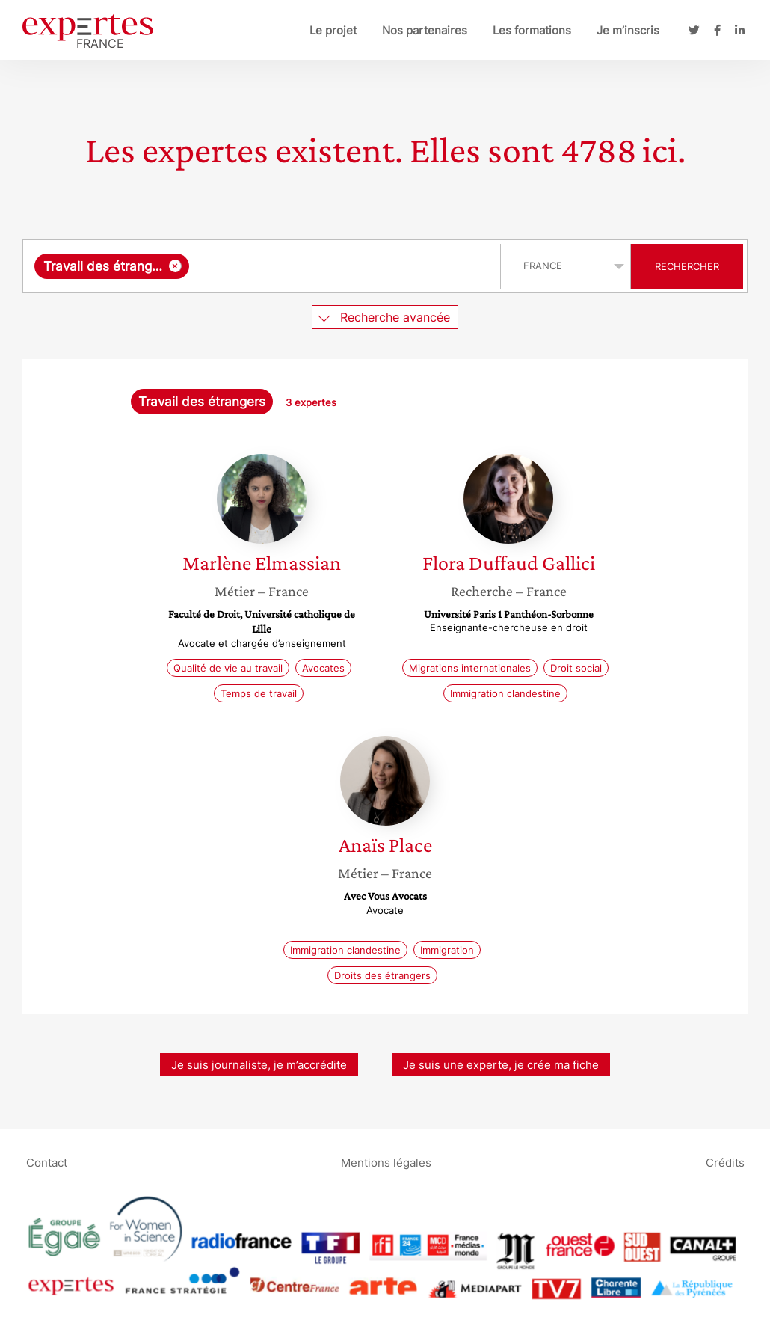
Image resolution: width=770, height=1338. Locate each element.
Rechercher (687, 266)
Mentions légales (386, 1162)
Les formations (532, 30)
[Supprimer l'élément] (175, 266)
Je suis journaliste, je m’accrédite (259, 1065)
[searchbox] (341, 266)
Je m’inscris (628, 30)
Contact (46, 1162)
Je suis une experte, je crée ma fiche (501, 1065)
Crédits (725, 1162)
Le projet (333, 30)
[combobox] (263, 266)
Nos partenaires (424, 30)
